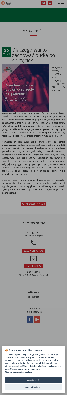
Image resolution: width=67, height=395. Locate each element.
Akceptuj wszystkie (33, 380)
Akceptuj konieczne (33, 387)
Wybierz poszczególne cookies (18, 372)
